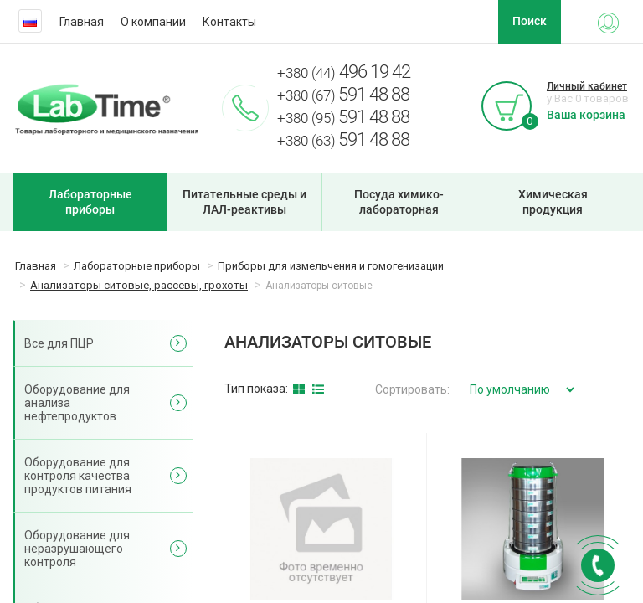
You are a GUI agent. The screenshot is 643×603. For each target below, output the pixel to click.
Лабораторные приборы (90, 202)
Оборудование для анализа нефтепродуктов (77, 403)
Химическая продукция (553, 202)
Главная (81, 21)
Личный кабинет (587, 86)
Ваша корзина (586, 114)
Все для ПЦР (59, 343)
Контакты (229, 21)
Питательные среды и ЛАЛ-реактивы (244, 202)
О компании (153, 21)
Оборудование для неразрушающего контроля (77, 548)
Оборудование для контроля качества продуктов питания (77, 476)
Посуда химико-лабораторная (399, 202)
